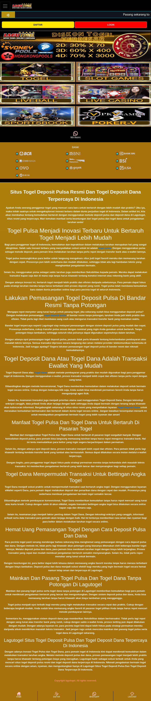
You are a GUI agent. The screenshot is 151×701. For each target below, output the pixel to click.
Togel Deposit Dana (129, 407)
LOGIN (110, 25)
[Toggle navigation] (5, 6)
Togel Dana (40, 372)
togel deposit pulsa (55, 315)
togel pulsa (105, 248)
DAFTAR (37, 25)
